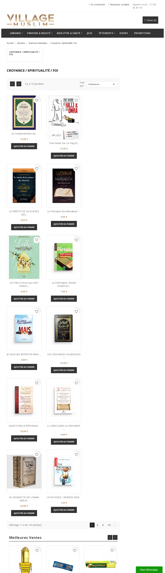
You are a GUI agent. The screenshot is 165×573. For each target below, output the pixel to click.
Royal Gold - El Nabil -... (64, 430)
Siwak (102, 430)
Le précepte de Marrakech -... (62, 195)
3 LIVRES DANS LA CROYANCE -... (63, 338)
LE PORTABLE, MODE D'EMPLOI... (141, 197)
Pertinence (140, 67)
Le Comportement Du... (63, 115)
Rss (77, 501)
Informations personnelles (100, 530)
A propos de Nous (18, 530)
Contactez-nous (17, 545)
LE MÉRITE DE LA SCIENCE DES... (141, 126)
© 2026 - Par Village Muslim (20, 566)
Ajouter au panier (63, 128)
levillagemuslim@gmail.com (141, 543)
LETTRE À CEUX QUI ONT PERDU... (101, 197)
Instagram (88, 501)
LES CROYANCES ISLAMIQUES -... (102, 268)
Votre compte (96, 520)
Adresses (92, 545)
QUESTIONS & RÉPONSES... (141, 266)
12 (147, 364)
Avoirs (90, 540)
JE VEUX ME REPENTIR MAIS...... (63, 268)
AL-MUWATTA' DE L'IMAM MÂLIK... (102, 338)
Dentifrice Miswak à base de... (140, 432)
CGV (11, 535)
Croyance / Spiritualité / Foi (23, 53)
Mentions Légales (18, 540)
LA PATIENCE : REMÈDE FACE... (141, 338)
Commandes (93, 535)
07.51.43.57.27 (134, 552)
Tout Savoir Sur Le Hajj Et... (102, 124)
